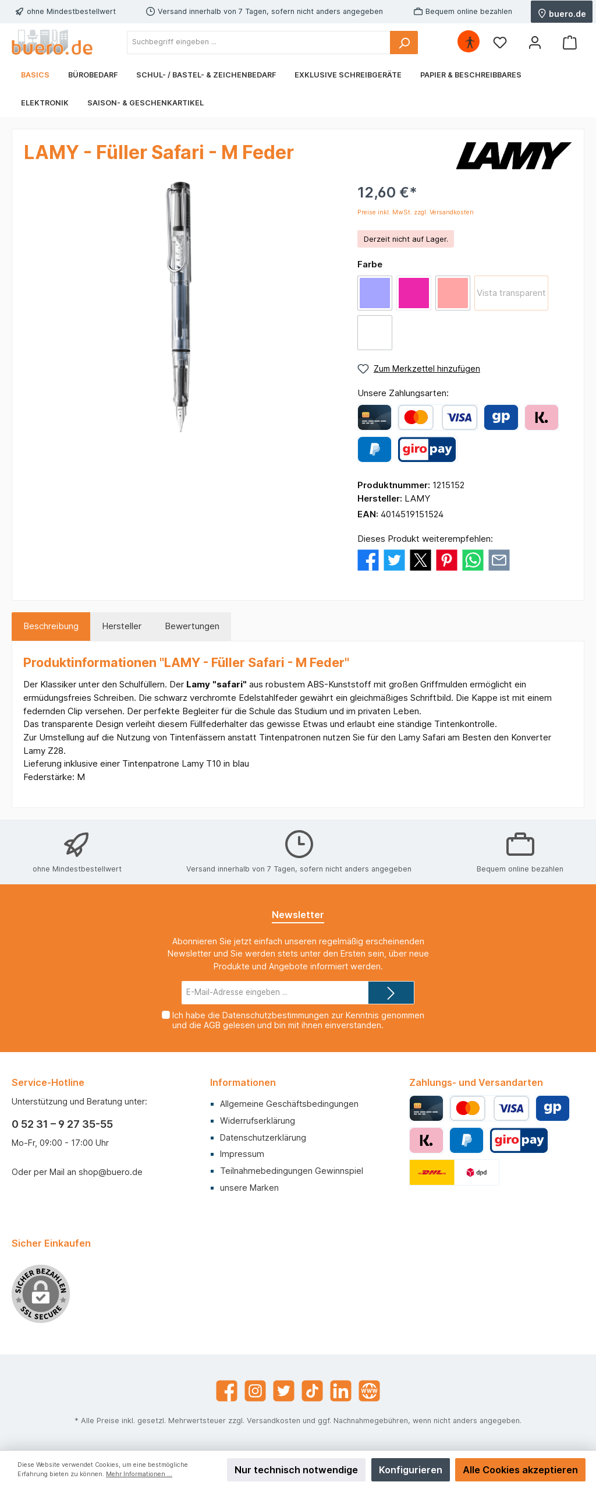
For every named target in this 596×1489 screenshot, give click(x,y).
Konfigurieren (410, 1470)
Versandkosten (273, 1420)
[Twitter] (284, 1391)
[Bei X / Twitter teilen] (420, 558)
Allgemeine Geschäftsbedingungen (289, 1104)
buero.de (561, 13)
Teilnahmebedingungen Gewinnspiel (291, 1171)
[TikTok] (312, 1391)
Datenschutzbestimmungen (275, 1015)
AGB (212, 1025)
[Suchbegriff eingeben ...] (259, 42)
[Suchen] (404, 42)
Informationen (243, 1082)
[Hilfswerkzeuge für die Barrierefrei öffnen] (469, 42)
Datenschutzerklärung (263, 1137)
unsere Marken (249, 1187)
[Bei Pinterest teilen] (447, 558)
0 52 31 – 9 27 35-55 (62, 1124)
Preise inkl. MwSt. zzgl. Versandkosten (415, 212)
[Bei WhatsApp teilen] (473, 558)
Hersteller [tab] (121, 625)
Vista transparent (511, 292)
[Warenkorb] (569, 42)
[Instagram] (255, 1391)
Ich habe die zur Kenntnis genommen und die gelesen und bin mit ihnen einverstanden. (298, 1020)
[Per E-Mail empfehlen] (499, 558)
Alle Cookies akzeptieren (520, 1470)
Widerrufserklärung (257, 1120)
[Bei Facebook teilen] (368, 558)
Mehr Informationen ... (139, 1474)
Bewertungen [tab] (192, 625)
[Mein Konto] (534, 42)
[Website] (369, 1391)
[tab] (51, 626)
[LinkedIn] (341, 1391)
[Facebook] (227, 1391)
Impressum (242, 1154)
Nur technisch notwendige (296, 1470)
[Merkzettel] (500, 42)
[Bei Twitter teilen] (394, 558)
